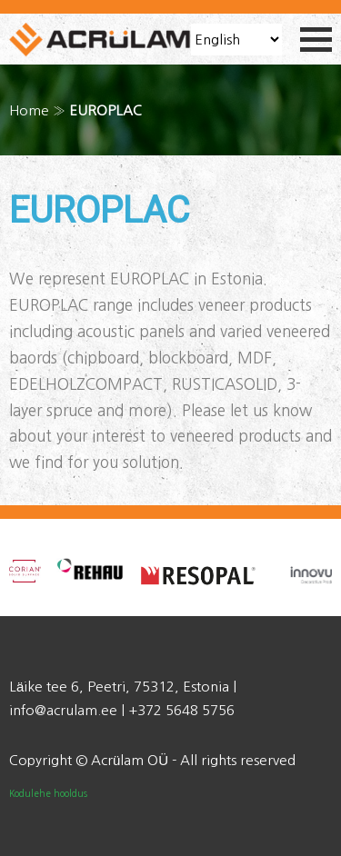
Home (29, 110)
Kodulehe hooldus (48, 793)
